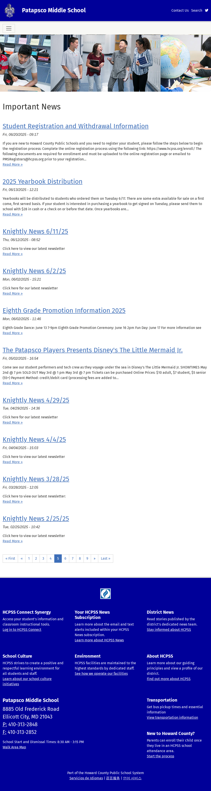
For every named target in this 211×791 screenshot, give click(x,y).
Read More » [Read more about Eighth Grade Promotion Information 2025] (13, 333)
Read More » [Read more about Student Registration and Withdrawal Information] (13, 164)
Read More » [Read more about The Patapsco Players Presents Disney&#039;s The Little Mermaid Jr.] (13, 383)
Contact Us (180, 10)
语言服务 (113, 778)
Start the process (160, 756)
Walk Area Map (14, 747)
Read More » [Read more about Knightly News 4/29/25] (13, 422)
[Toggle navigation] (9, 28)
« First (10, 558)
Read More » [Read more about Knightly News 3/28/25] (13, 501)
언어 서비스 (132, 778)
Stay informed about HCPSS (169, 630)
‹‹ (22, 558)
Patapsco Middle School (54, 10)
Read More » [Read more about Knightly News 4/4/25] (13, 462)
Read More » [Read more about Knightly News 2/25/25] (13, 541)
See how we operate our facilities (101, 673)
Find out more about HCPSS (169, 679)
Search (196, 10)
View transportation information (172, 717)
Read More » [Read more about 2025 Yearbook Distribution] (13, 214)
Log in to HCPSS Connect (22, 630)
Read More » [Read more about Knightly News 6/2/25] (13, 293)
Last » (105, 558)
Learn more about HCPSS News (99, 640)
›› (94, 558)
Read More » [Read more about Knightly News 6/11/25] (13, 254)
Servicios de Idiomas (86, 778)
